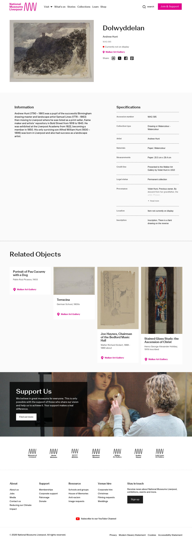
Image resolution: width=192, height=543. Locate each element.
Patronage (44, 497)
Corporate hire (105, 490)
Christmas (103, 493)
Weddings (103, 501)
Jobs (12, 493)
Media (13, 497)
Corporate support (48, 493)
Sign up (135, 499)
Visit (46, 7)
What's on (59, 7)
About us (14, 490)
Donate (42, 501)
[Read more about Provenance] (163, 195)
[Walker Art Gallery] (117, 453)
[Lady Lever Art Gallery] (160, 453)
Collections (83, 7)
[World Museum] (54, 453)
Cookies (152, 535)
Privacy (113, 535)
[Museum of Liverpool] (32, 453)
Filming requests (106, 497)
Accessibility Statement (170, 535)
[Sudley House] (138, 453)
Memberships (46, 490)
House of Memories (78, 493)
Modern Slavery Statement (132, 535)
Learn (95, 7)
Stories (71, 7)
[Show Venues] (51, 7)
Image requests (76, 501)
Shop (103, 7)
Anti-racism (74, 497)
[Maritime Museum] (96, 453)
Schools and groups (79, 490)
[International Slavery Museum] (75, 453)
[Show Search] (148, 7)
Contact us (15, 501)
